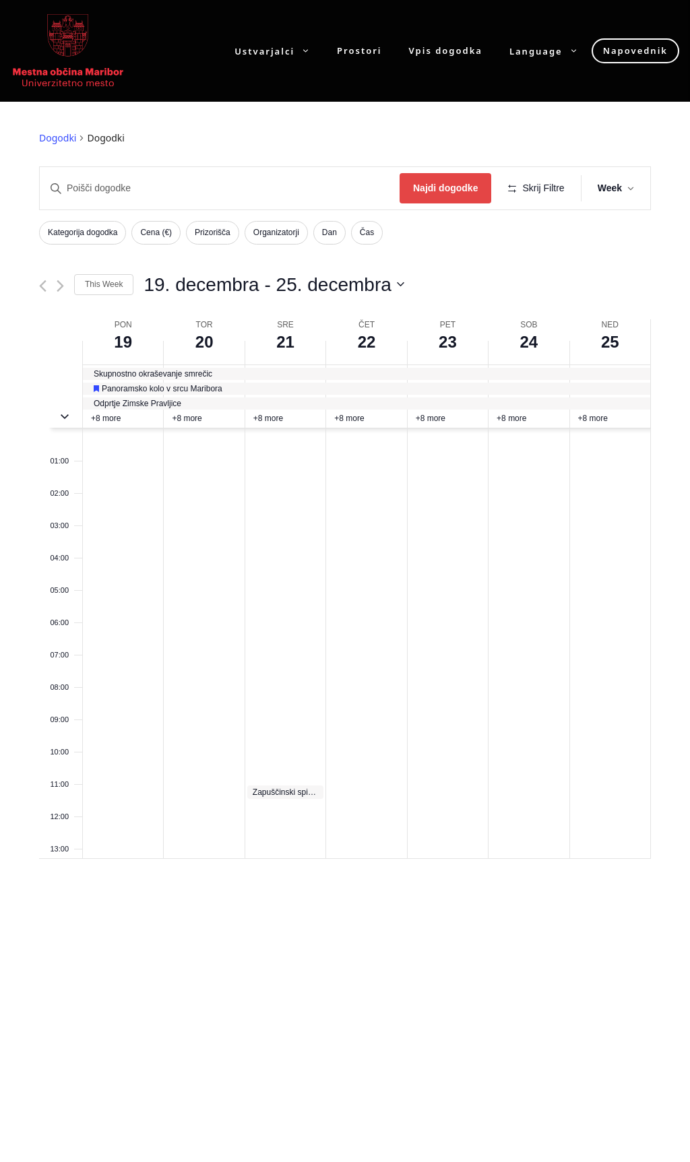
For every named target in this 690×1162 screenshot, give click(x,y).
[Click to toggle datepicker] (274, 284)
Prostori (359, 50)
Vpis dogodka (445, 50)
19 (123, 342)
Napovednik (635, 50)
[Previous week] (42, 286)
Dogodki (57, 137)
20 (204, 342)
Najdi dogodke (445, 188)
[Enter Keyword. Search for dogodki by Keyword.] (220, 188)
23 (448, 342)
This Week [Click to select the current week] (104, 284)
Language (550, 51)
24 (529, 342)
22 (367, 342)
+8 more (106, 418)
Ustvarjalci (278, 51)
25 (610, 342)
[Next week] (60, 286)
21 (285, 342)
